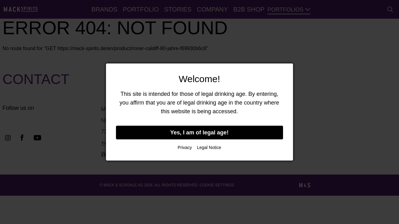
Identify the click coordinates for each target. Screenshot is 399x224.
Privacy (185, 147)
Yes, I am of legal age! (199, 132)
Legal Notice (209, 147)
